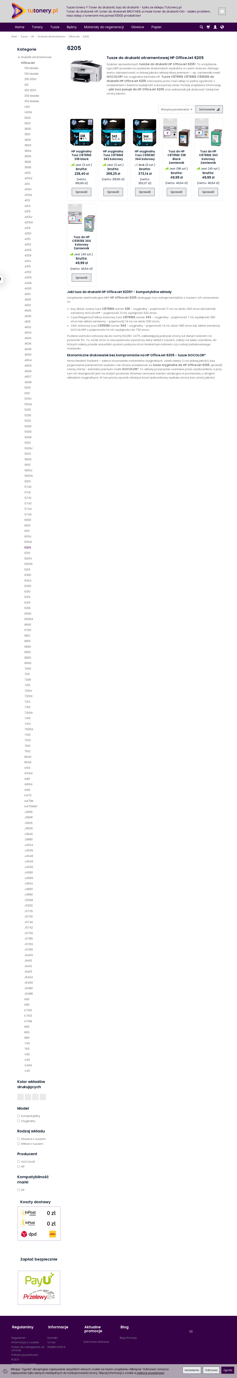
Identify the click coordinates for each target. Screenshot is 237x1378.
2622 (27, 123)
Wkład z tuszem (30, 1144)
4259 (27, 255)
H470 (27, 795)
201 (26, 85)
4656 (27, 371)
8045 (27, 762)
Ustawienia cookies (23, 1362)
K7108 (28, 1021)
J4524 (28, 845)
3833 (27, 145)
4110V (28, 189)
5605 (27, 459)
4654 (28, 360)
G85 (27, 779)
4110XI (28, 195)
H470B (28, 801)
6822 (27, 652)
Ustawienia (192, 1370)
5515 (27, 454)
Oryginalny (26, 1121)
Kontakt (53, 1336)
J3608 (28, 817)
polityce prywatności (150, 1373)
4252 (27, 244)
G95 (27, 790)
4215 (27, 211)
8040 (27, 757)
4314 (27, 261)
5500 (27, 426)
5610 (27, 465)
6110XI (28, 542)
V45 (27, 1071)
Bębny (72, 27)
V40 (27, 1060)
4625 (27, 310)
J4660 (28, 889)
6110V (27, 536)
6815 (27, 641)
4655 (28, 366)
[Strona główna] (34, 10)
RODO (15, 1358)
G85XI (28, 784)
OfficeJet (28, 63)
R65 (27, 1032)
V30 (27, 1054)
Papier (156, 27)
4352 (27, 272)
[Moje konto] (215, 27)
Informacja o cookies (25, 1341)
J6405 (28, 955)
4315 (27, 266)
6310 (27, 591)
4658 (27, 382)
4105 (27, 173)
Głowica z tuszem (31, 1139)
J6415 (28, 972)
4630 (27, 316)
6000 (27, 520)
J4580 (28, 872)
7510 (27, 735)
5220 (27, 410)
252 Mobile (31, 101)
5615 (27, 481)
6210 (27, 553)
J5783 (28, 944)
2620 (27, 118)
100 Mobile (31, 68)
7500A (28, 729)
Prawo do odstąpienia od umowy (27, 1346)
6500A (28, 619)
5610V (28, 470)
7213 (27, 702)
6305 (27, 586)
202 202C (30, 90)
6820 (27, 647)
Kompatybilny (28, 1116)
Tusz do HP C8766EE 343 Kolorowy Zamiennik (208, 157)
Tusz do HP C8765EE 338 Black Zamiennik (177, 157)
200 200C (30, 79)
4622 (27, 305)
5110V (28, 399)
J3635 (28, 828)
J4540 (28, 856)
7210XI (28, 696)
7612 (27, 751)
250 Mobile (31, 96)
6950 (27, 663)
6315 (27, 602)
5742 (27, 498)
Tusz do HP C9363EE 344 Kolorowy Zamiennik (81, 243)
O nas (51, 1341)
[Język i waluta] (222, 27)
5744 (28, 509)
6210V (28, 558)
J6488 (28, 994)
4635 (27, 338)
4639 (27, 349)
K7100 (28, 1010)
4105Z (28, 178)
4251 (27, 239)
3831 (27, 134)
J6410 (28, 960)
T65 (27, 1049)
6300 (27, 575)
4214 (27, 206)
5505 (28, 432)
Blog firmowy (128, 1336)
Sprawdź (81, 192)
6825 (27, 658)
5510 (27, 443)
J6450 (28, 983)
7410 (27, 718)
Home (19, 27)
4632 (27, 327)
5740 (27, 487)
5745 (28, 514)
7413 (27, 724)
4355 (28, 277)
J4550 (28, 867)
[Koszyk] (208, 27)
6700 (27, 630)
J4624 (28, 883)
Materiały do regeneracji (104, 27)
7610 (27, 746)
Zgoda (227, 1370)
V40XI (28, 1065)
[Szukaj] (201, 27)
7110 (27, 674)
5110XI (28, 404)
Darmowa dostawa (96, 1340)
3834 (27, 151)
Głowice (137, 27)
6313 (27, 597)
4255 (27, 250)
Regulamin (18, 1336)
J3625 (28, 823)
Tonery (37, 27)
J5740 (28, 922)
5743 (27, 503)
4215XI (28, 222)
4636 (27, 343)
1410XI (28, 112)
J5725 (28, 911)
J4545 (28, 861)
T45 (27, 1043)
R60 (26, 1027)
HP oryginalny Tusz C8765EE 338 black (81, 155)
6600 (27, 625)
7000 (27, 669)
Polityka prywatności (24, 1353)
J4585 (28, 878)
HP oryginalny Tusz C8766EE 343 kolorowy (113, 155)
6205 (27, 547)
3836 (27, 162)
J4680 (28, 894)
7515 (27, 740)
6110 (27, 531)
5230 (27, 415)
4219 (27, 228)
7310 (27, 707)
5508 (27, 437)
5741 (27, 492)
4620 (27, 299)
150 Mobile (31, 74)
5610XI (28, 476)
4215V (28, 217)
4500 (27, 288)
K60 (26, 999)
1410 (27, 107)
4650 (27, 354)
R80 (26, 1038)
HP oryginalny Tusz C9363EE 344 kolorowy (145, 155)
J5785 (28, 949)
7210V (28, 691)
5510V (28, 448)
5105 (27, 388)
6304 (27, 580)
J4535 (28, 850)
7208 (27, 680)
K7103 (28, 1016)
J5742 (28, 927)
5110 (27, 393)
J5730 (28, 916)
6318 (27, 608)
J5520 (28, 905)
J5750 (28, 933)
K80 (26, 1005)
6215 (27, 569)
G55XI (28, 773)
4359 (27, 283)
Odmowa (211, 1370)
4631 (27, 321)
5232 (27, 421)
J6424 (28, 977)
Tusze (54, 27)
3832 (27, 140)
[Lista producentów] (176, 109)
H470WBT (31, 806)
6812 (27, 636)
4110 (27, 184)
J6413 (28, 966)
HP (21, 1166)
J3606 (28, 812)
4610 (27, 294)
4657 (27, 377)
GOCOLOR (26, 1162)
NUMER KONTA (56, 1345)
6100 (27, 525)
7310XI (28, 713)
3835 (27, 156)
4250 (27, 233)
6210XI (28, 564)
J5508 (28, 900)
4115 (27, 200)
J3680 (28, 839)
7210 (27, 685)
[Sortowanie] (209, 109)
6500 (27, 614)
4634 (27, 332)
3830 (27, 129)
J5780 (28, 938)
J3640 (28, 834)
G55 (27, 768)
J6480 (28, 988)
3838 (27, 167)
